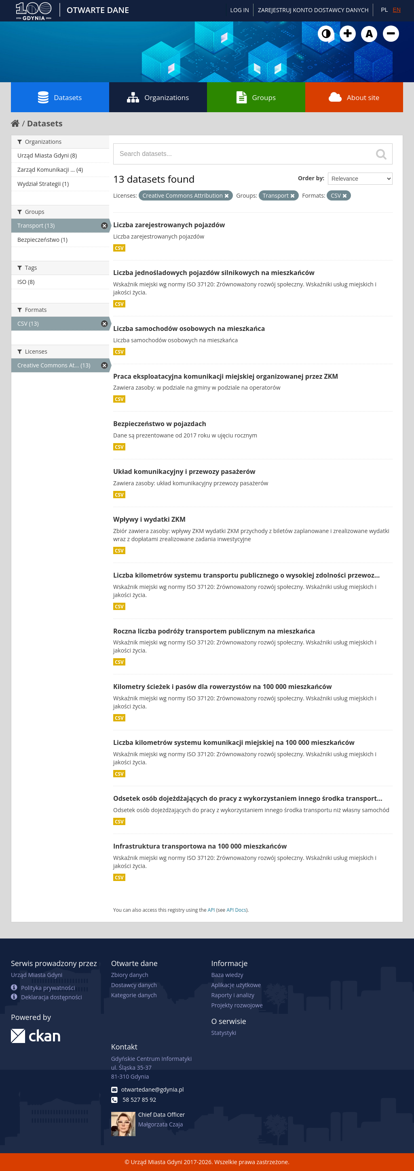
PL (384, 9)
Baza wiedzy (227, 975)
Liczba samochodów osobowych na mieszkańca (189, 328)
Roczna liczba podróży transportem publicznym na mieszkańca (214, 631)
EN (397, 9)
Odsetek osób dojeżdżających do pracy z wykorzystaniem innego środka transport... (247, 798)
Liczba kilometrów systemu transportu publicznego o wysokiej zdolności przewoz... (246, 575)
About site (354, 97)
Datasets (60, 97)
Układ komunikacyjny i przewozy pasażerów (184, 471)
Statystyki (223, 1033)
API (211, 910)
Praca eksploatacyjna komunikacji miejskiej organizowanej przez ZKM (225, 376)
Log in (239, 10)
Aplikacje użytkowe (236, 985)
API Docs (236, 910)
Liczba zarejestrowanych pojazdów (169, 224)
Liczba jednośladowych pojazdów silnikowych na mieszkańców (214, 272)
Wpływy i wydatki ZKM (149, 519)
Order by (310, 178)
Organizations (158, 97)
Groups (256, 97)
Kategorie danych (134, 995)
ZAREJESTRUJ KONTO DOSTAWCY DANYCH (313, 10)
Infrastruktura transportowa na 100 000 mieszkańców (200, 846)
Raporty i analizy (232, 995)
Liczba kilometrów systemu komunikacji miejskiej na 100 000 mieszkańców (234, 742)
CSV (119, 248)
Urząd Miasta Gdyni (36, 975)
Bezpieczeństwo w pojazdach (159, 423)
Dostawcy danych (134, 985)
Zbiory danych (129, 975)
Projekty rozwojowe (237, 1005)
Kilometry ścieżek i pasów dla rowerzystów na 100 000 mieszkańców (222, 686)
